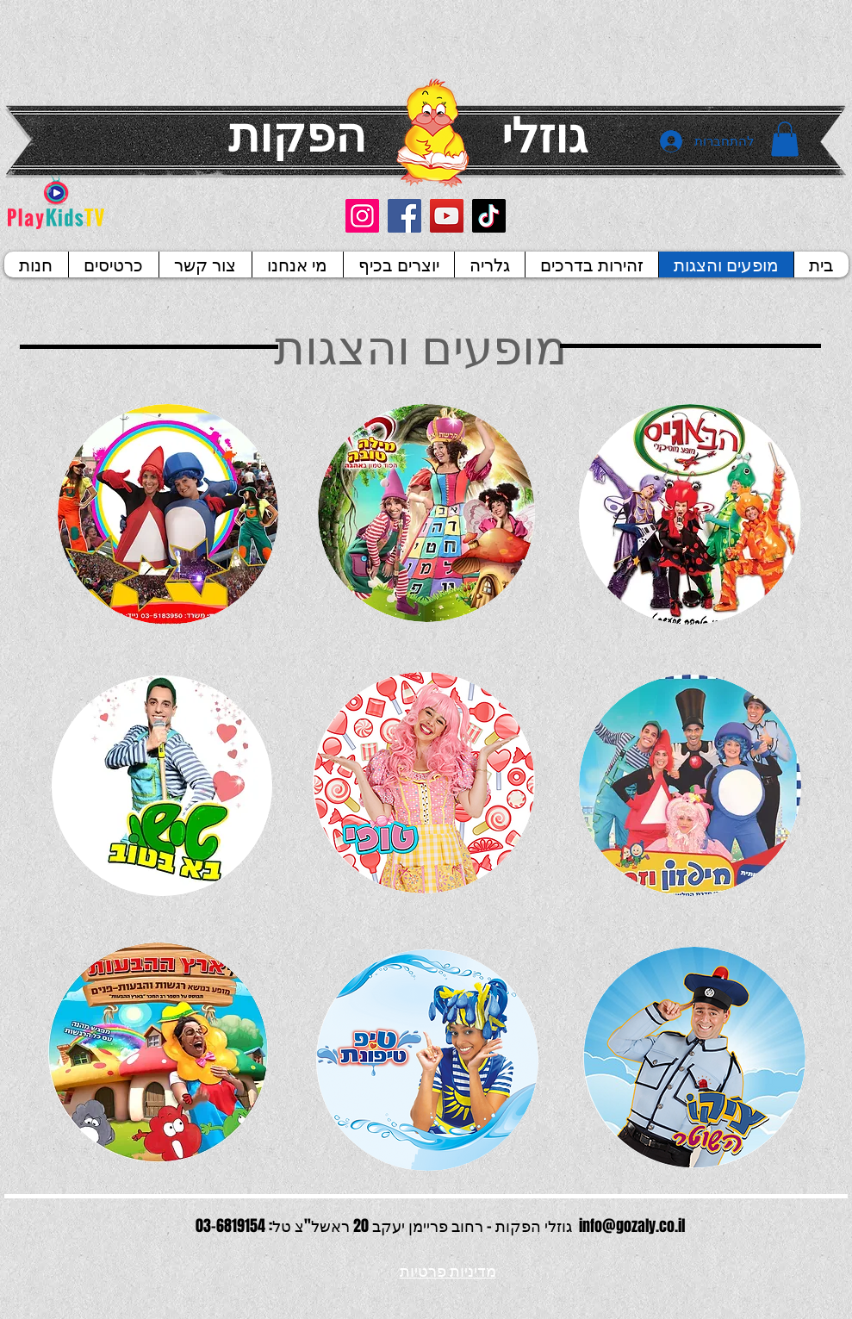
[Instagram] (362, 216)
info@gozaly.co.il (632, 1226)
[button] (784, 139)
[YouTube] (446, 216)
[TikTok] (489, 216)
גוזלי (544, 133)
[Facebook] (404, 216)
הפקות (297, 132)
